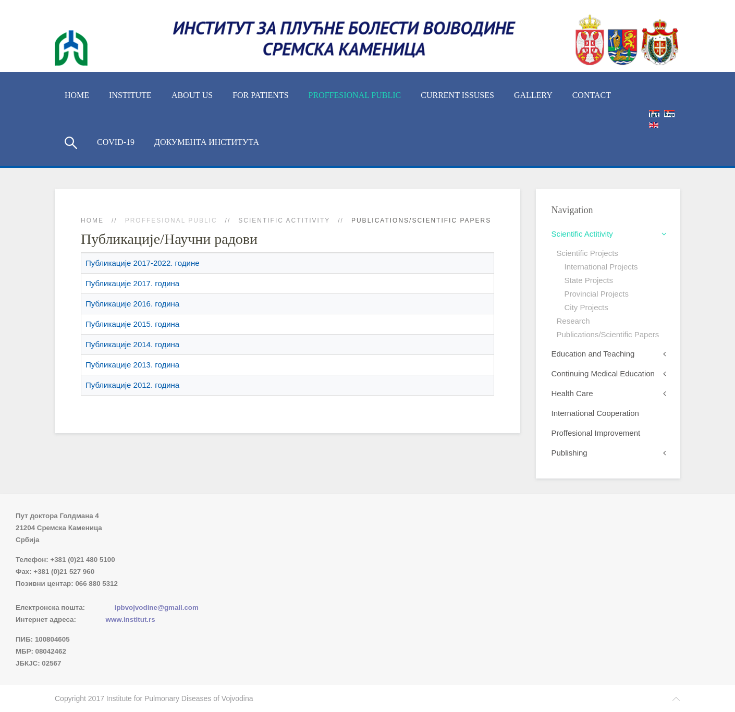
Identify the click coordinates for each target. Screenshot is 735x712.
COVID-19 (115, 142)
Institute (130, 95)
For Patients (260, 95)
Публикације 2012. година (132, 384)
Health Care (572, 393)
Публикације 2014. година (132, 344)
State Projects (589, 280)
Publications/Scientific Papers (608, 334)
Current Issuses (457, 95)
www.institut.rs (130, 619)
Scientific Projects (587, 253)
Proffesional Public (355, 95)
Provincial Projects (597, 293)
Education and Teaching (593, 353)
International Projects (601, 266)
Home (77, 95)
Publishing (569, 452)
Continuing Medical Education (603, 373)
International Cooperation (595, 413)
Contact (591, 95)
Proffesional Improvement (596, 432)
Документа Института (206, 142)
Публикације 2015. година (132, 324)
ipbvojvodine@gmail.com (157, 607)
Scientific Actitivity (284, 220)
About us (192, 95)
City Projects (586, 307)
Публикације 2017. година (132, 283)
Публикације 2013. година (132, 364)
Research (573, 320)
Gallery (533, 95)
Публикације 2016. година (132, 303)
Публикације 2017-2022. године (142, 263)
